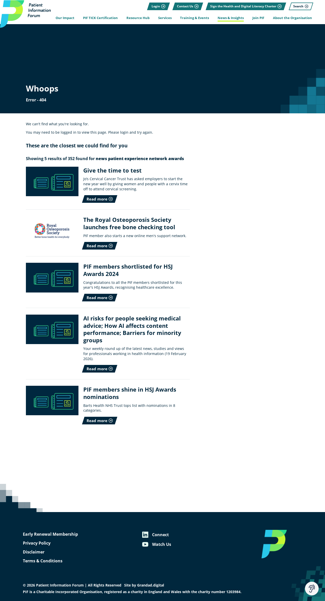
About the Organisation (292, 18)
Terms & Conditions (42, 561)
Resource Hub (138, 18)
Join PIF (258, 18)
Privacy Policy (37, 543)
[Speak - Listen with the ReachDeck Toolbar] (312, 588)
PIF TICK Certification (100, 18)
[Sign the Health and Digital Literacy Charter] (246, 6)
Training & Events (194, 18)
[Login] (158, 6)
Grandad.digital (150, 585)
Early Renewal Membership (50, 534)
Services (165, 18)
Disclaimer (33, 552)
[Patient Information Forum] (25, 14)
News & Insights (231, 18)
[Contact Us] (187, 6)
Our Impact (65, 18)
